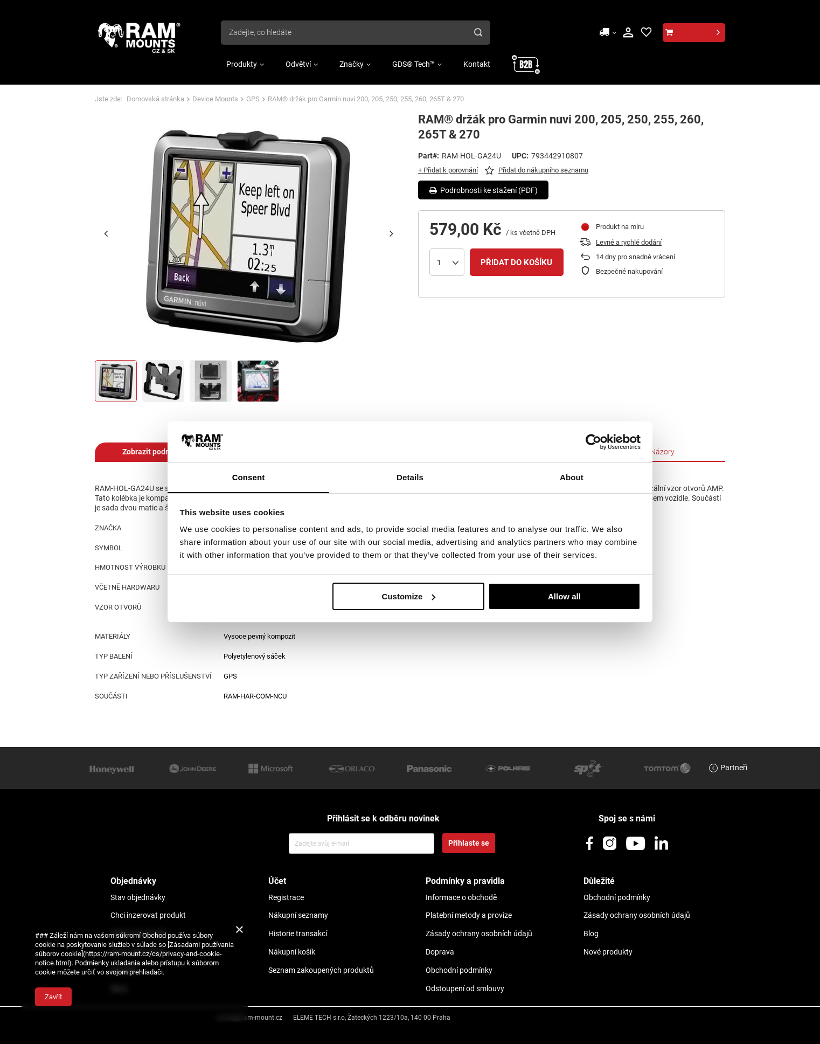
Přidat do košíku (516, 262)
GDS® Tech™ (413, 64)
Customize (409, 596)
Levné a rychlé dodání (629, 242)
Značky (351, 64)
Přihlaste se (468, 843)
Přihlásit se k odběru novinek (383, 818)
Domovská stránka (155, 99)
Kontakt (476, 64)
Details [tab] (410, 477)
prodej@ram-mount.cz (249, 1017)
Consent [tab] (248, 477)
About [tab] (571, 477)
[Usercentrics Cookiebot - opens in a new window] (593, 441)
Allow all (564, 596)
